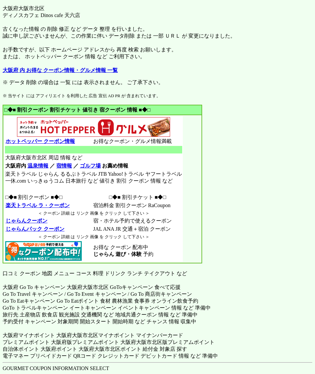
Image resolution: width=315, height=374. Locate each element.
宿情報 (64, 166)
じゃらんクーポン (26, 220)
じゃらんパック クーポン (34, 229)
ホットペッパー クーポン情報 (40, 141)
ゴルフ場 (90, 166)
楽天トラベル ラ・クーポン (37, 205)
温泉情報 (37, 166)
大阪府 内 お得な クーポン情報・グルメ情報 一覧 (60, 70)
